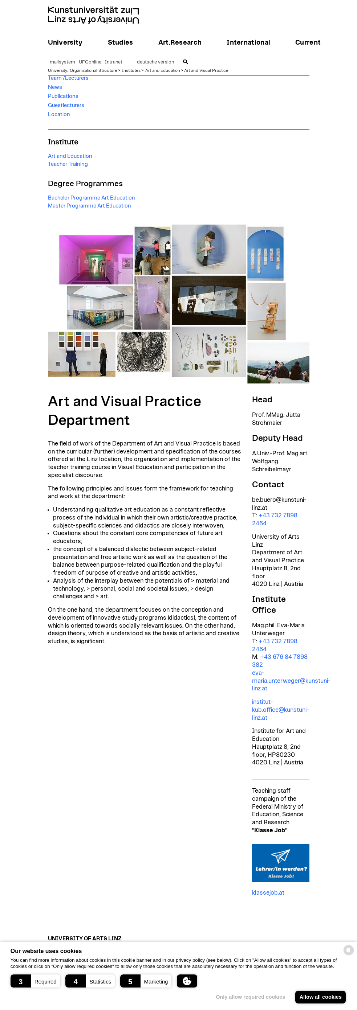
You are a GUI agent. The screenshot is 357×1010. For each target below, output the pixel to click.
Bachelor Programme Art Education (91, 198)
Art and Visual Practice (206, 70)
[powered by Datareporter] (348, 955)
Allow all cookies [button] (321, 997)
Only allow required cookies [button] (250, 997)
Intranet (113, 62)
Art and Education (162, 70)
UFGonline (90, 62)
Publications (63, 96)
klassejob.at (268, 893)
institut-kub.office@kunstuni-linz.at (280, 710)
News (55, 87)
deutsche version (155, 62)
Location (59, 114)
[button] (35, 981)
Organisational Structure (93, 70)
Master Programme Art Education (89, 206)
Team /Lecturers (68, 78)
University (57, 70)
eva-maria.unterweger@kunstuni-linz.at (291, 681)
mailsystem (62, 62)
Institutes (131, 70)
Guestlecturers (66, 105)
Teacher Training (68, 164)
